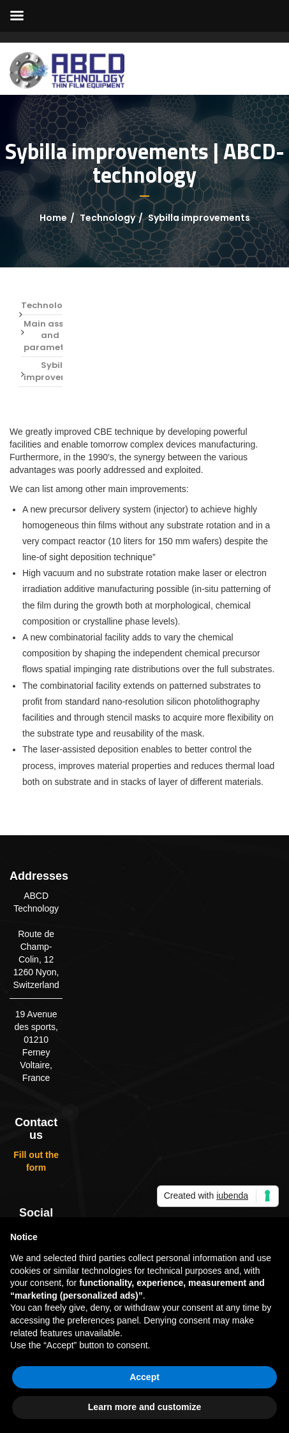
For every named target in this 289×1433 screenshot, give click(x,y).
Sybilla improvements (56, 371)
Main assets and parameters (50, 335)
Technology (107, 217)
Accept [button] (144, 1377)
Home (53, 217)
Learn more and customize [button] (144, 1407)
